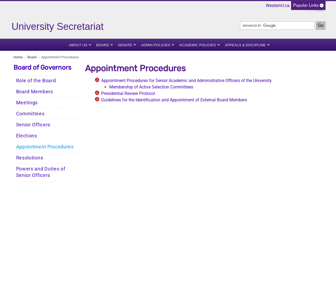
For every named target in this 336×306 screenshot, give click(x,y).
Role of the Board (36, 80)
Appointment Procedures (45, 147)
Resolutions (29, 158)
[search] (277, 26)
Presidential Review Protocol (128, 93)
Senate (125, 45)
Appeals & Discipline (245, 45)
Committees (30, 113)
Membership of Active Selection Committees (151, 87)
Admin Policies (155, 45)
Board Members (34, 91)
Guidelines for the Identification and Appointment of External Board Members (174, 99)
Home (18, 57)
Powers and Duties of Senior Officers (40, 172)
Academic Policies (197, 45)
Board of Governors (42, 67)
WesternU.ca (277, 5)
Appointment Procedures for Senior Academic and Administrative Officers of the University (186, 80)
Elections (26, 135)
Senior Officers (33, 124)
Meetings (27, 102)
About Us (78, 45)
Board (102, 45)
